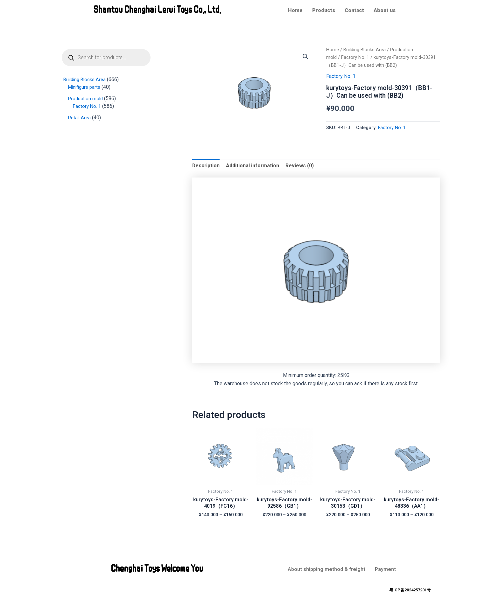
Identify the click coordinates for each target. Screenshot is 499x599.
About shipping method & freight (326, 569)
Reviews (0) (300, 166)
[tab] (206, 165)
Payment (385, 569)
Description (206, 166)
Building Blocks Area (364, 49)
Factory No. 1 (355, 57)
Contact (354, 10)
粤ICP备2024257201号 (410, 590)
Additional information (253, 166)
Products (323, 10)
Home (295, 10)
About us (385, 10)
